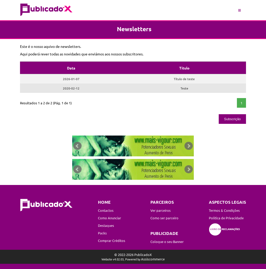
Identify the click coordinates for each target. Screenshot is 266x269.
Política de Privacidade (226, 218)
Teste (184, 88)
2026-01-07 (71, 79)
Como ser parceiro (164, 218)
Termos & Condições (224, 210)
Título (184, 68)
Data (71, 68)
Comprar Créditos (111, 240)
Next (188, 146)
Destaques (106, 225)
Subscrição (232, 119)
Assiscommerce (153, 259)
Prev (77, 146)
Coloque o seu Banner (167, 241)
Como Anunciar (109, 218)
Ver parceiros (160, 210)
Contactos (106, 210)
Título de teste (184, 79)
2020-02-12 (71, 88)
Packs (102, 233)
